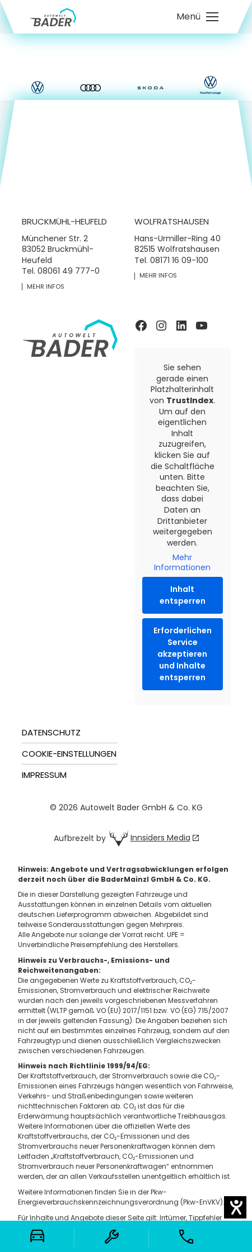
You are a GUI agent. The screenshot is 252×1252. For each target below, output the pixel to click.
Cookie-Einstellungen (69, 753)
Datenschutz (51, 732)
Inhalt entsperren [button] (183, 595)
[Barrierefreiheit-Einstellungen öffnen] (235, 1207)
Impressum (44, 775)
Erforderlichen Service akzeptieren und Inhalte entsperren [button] (182, 654)
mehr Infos (45, 287)
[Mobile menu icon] (197, 16)
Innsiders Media (160, 837)
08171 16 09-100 (179, 260)
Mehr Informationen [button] (182, 563)
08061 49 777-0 (69, 270)
